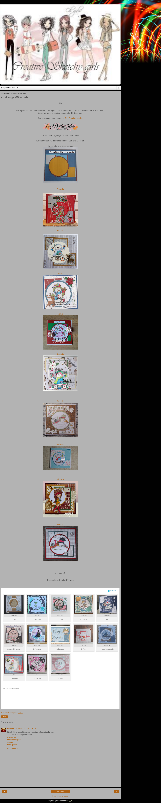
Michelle (60, 479)
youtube (10, 742)
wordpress (11, 737)
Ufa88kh (10, 729)
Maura (60, 444)
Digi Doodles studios (74, 118)
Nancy (60, 524)
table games (12, 745)
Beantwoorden (13, 748)
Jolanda (60, 354)
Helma (60, 273)
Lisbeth (60, 401)
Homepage (60, 791)
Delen (4, 717)
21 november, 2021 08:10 (25, 729)
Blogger (69, 800)
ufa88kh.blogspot (14, 740)
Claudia (61, 189)
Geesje (60, 230)
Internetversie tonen (60, 796)
